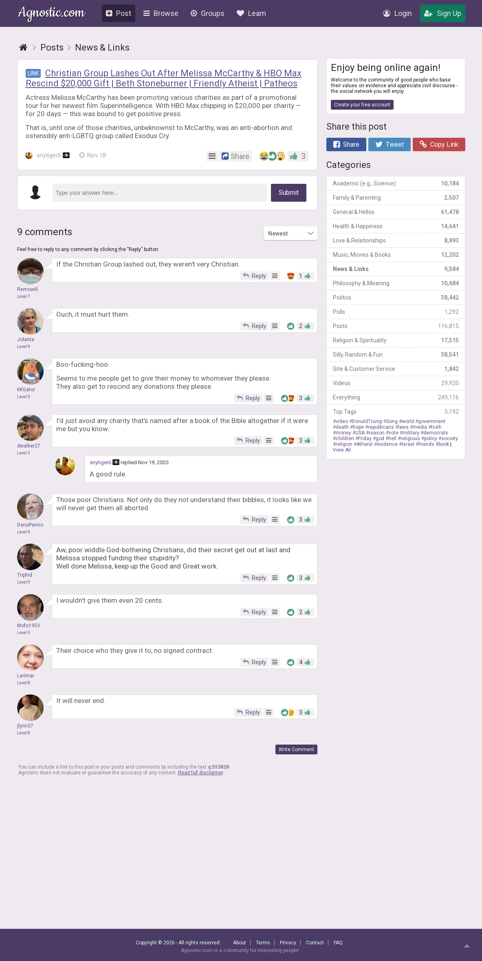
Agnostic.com (51, 14)
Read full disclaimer (200, 773)
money (343, 433)
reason (377, 433)
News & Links (396, 269)
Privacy (288, 943)
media (420, 427)
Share (346, 144)
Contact (315, 943)
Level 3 (23, 453)
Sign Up (442, 13)
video (342, 421)
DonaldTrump (367, 421)
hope (358, 427)
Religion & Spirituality (396, 340)
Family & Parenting (396, 197)
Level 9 (23, 346)
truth (436, 427)
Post (118, 13)
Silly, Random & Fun (396, 354)
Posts (396, 326)
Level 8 (23, 683)
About (239, 943)
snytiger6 (47, 155)
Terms (263, 943)
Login (397, 13)
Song (392, 421)
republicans (381, 427)
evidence (387, 444)
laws (403, 427)
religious (410, 438)
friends (426, 444)
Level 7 (23, 296)
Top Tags (396, 411)
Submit (289, 192)
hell (392, 438)
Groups (207, 13)
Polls (396, 312)
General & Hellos (396, 212)
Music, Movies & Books (396, 254)
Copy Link (439, 144)
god (380, 438)
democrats (435, 433)
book (443, 444)
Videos (396, 383)
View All (342, 450)
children (345, 438)
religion (344, 444)
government (431, 421)
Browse (160, 13)
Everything (396, 397)
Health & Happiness (396, 226)
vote (393, 433)
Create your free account (362, 105)
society (449, 438)
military (411, 433)
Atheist (365, 444)
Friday (365, 438)
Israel (408, 444)
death (342, 427)
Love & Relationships (396, 240)
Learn (251, 13)
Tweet (389, 144)
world (408, 421)
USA (360, 433)
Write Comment (296, 749)
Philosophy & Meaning (396, 283)
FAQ (338, 943)
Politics (396, 297)
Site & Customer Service (396, 369)
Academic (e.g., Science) (396, 183)
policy (430, 438)
